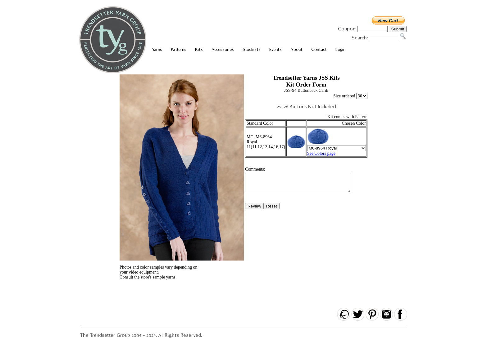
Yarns (157, 49)
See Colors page (321, 153)
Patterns (178, 49)
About (296, 49)
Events (275, 49)
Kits (199, 49)
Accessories (223, 49)
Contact (319, 49)
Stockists (252, 49)
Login (340, 49)
